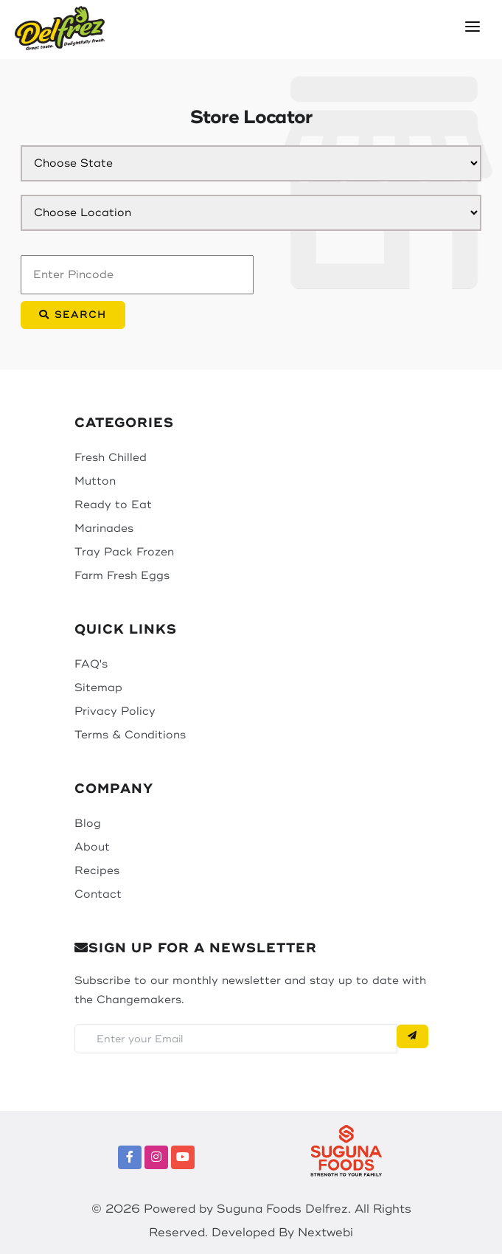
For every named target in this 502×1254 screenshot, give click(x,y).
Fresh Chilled (110, 458)
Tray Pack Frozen (124, 552)
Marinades (103, 529)
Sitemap (98, 688)
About (92, 847)
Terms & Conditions (130, 735)
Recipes (96, 871)
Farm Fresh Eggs (122, 576)
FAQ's (91, 664)
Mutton (95, 481)
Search (73, 315)
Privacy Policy (115, 711)
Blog (87, 824)
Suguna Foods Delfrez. (284, 1209)
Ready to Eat (113, 505)
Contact (98, 894)
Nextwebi (325, 1232)
